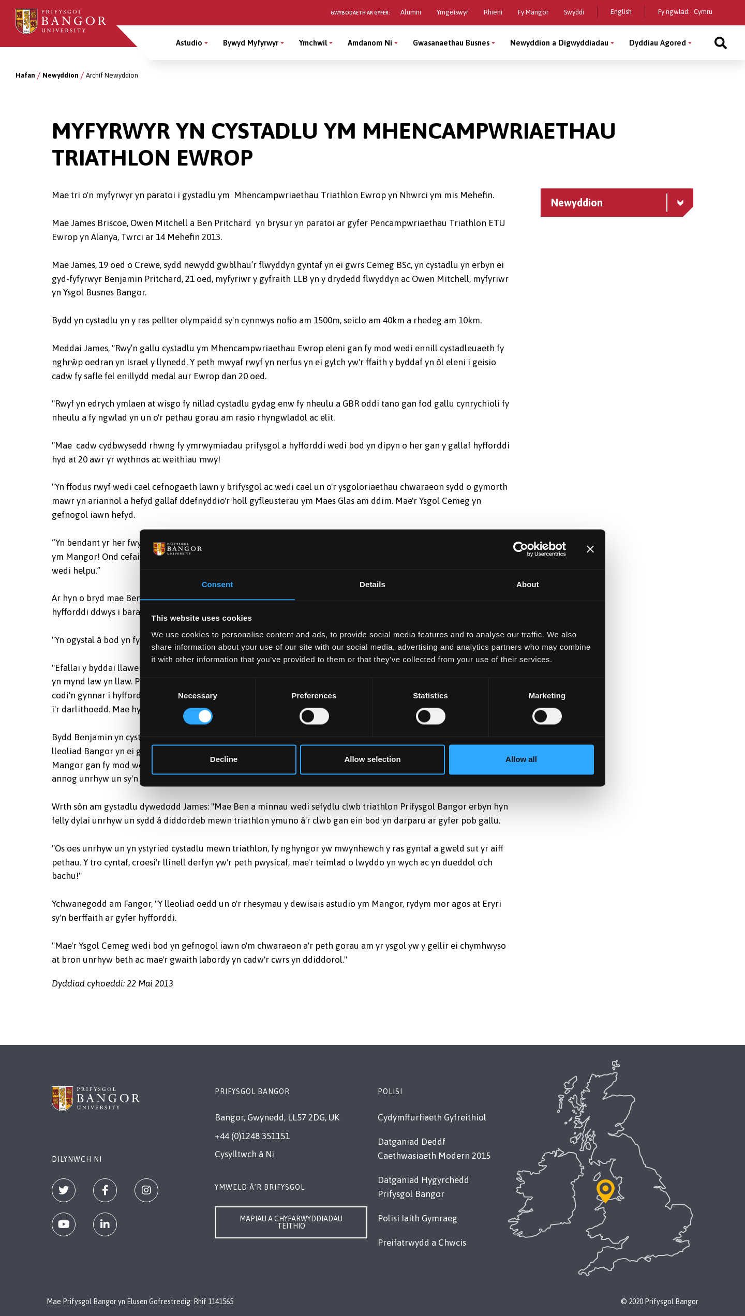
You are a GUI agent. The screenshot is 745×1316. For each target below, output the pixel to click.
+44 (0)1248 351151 (252, 1136)
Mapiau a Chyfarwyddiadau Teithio (291, 1222)
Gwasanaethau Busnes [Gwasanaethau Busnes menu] (451, 42)
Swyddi (574, 12)
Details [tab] (372, 584)
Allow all (521, 759)
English (621, 11)
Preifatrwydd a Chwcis (422, 1242)
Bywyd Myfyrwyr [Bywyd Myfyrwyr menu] (250, 42)
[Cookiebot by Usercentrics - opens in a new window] (520, 549)
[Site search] (720, 42)
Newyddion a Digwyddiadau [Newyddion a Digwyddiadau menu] (559, 42)
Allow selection (372, 759)
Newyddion (60, 75)
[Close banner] (590, 548)
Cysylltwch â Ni (244, 1154)
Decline (223, 759)
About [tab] (527, 584)
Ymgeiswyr (452, 12)
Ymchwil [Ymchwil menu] (313, 42)
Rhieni (493, 12)
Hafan (25, 75)
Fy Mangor (533, 12)
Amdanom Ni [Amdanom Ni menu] (370, 42)
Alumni (410, 12)
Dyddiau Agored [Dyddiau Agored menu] (657, 42)
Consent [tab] (217, 584)
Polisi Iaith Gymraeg (417, 1218)
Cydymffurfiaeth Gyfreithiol (432, 1117)
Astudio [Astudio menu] (189, 42)
